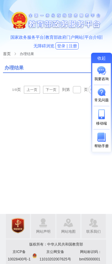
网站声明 (43, 231)
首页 (7, 54)
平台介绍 (93, 37)
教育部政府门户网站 (64, 37)
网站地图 (68, 231)
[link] (7, 54)
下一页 (51, 90)
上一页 (32, 90)
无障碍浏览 (43, 46)
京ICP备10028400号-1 (19, 255)
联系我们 (93, 231)
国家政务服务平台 (27, 37)
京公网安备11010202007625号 (55, 255)
